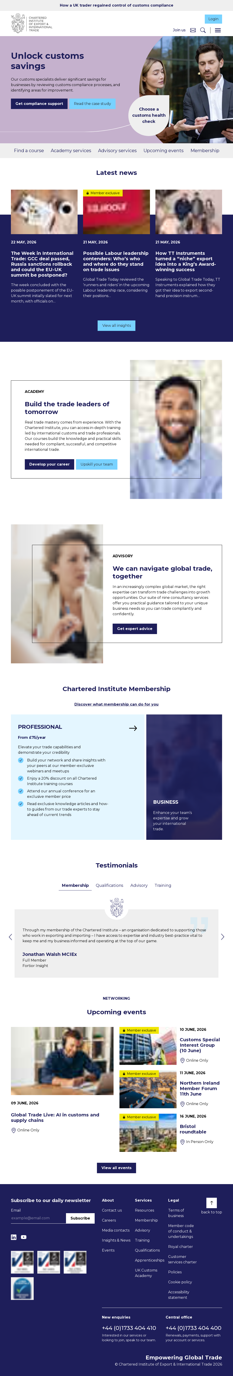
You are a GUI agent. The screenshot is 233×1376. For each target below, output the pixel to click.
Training (162, 885)
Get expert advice (134, 629)
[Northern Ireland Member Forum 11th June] (170, 1089)
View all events (116, 1167)
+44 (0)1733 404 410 (129, 1327)
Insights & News (116, 1240)
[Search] (203, 30)
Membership (204, 151)
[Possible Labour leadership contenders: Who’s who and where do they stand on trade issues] (116, 244)
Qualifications (109, 885)
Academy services (71, 151)
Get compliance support (39, 104)
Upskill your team (97, 465)
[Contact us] (193, 30)
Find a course (29, 151)
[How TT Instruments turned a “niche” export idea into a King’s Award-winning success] (188, 244)
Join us (179, 30)
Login (212, 19)
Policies (175, 1272)
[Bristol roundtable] (170, 1133)
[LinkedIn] (13, 1237)
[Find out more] (76, 777)
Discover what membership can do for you (116, 705)
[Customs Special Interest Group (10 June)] (170, 1046)
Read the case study (92, 104)
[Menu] (218, 30)
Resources (144, 1210)
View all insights (116, 326)
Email (16, 1210)
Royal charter (180, 1246)
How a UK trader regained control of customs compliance (116, 5)
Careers (109, 1220)
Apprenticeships (149, 1260)
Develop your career (49, 465)
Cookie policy (180, 1282)
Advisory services (117, 151)
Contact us (112, 1210)
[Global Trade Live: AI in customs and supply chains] (62, 1080)
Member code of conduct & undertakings (181, 1231)
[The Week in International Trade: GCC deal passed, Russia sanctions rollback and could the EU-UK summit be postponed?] (44, 247)
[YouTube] (23, 1237)
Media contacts (115, 1230)
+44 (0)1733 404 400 (193, 1327)
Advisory (138, 885)
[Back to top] (211, 1202)
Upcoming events (164, 151)
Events (108, 1250)
